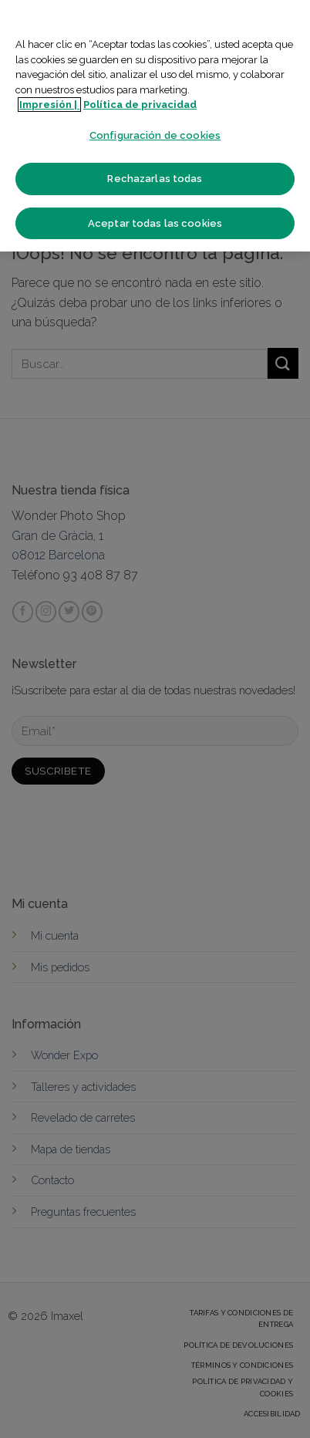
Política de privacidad (140, 104)
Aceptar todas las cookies (155, 223)
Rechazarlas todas (154, 178)
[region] (155, 125)
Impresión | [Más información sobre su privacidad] (49, 104)
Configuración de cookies (155, 135)
